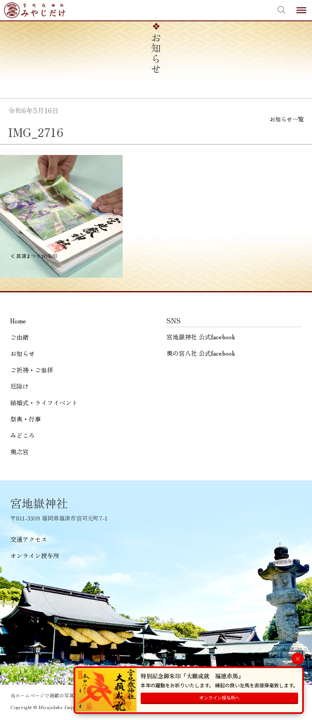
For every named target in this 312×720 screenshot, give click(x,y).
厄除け (19, 386)
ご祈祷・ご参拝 (31, 370)
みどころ (22, 435)
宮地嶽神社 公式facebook (200, 336)
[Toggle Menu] (301, 10)
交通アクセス (28, 539)
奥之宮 (19, 451)
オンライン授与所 (34, 555)
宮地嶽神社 (34, 10)
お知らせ (22, 353)
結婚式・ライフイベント (44, 402)
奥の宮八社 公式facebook (200, 353)
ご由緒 (19, 337)
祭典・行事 (25, 419)
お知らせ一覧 (286, 119)
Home (18, 320)
